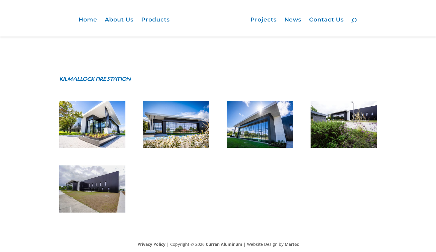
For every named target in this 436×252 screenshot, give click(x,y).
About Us (119, 20)
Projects (264, 20)
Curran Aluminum (224, 244)
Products (155, 20)
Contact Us (326, 20)
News (292, 20)
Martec (292, 244)
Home (88, 20)
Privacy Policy (151, 244)
